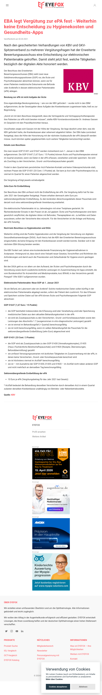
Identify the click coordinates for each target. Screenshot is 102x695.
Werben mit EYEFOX (79, 654)
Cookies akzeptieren (58, 687)
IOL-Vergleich (10, 650)
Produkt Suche (11, 646)
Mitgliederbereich (45, 646)
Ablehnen (83, 687)
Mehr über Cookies (54, 679)
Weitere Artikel (39, 436)
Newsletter (42, 650)
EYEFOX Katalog (11, 660)
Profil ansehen (39, 432)
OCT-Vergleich (10, 655)
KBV (13, 395)
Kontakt (73, 659)
